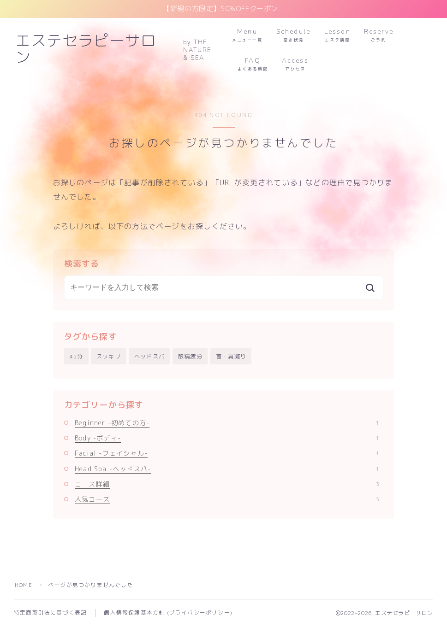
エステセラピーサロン (93, 49)
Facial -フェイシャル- (227, 453)
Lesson (337, 35)
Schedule (293, 35)
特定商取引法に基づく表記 (50, 612)
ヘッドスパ (149, 356)
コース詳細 (227, 484)
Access (295, 64)
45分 (76, 356)
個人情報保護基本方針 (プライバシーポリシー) (168, 612)
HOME (23, 585)
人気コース (227, 499)
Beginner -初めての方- (227, 422)
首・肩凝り (231, 356)
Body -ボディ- (227, 438)
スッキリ (108, 356)
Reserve (379, 35)
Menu (247, 35)
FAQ (253, 64)
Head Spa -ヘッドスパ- (227, 468)
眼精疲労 (190, 356)
